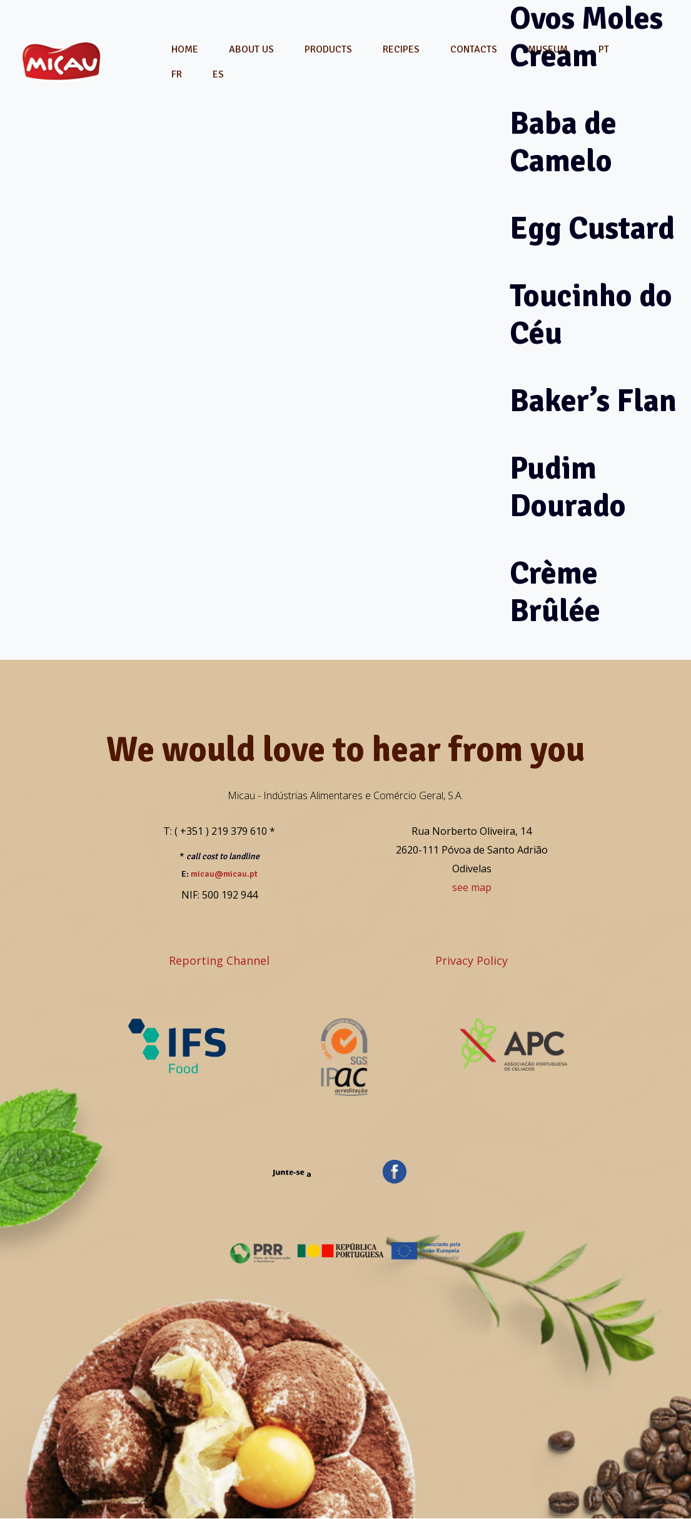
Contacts (473, 49)
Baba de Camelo (563, 142)
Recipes (401, 49)
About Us (251, 49)
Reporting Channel (219, 960)
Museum (548, 49)
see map (472, 887)
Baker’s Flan (593, 401)
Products (328, 49)
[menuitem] (604, 49)
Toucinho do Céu (591, 315)
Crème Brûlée (555, 592)
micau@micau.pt (224, 874)
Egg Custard (592, 228)
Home (184, 49)
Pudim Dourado (568, 487)
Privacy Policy (471, 960)
